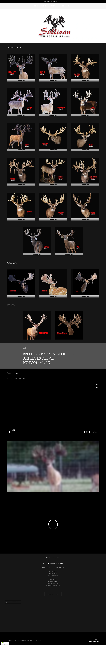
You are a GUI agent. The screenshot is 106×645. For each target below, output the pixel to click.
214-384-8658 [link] (53, 575)
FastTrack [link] (55, 6)
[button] (5, 643)
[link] (93, 641)
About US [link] (44, 6)
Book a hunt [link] (67, 6)
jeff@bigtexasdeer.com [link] (53, 585)
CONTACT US (53, 594)
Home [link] (36, 6)
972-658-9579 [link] (53, 583)
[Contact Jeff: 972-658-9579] (53, 2)
